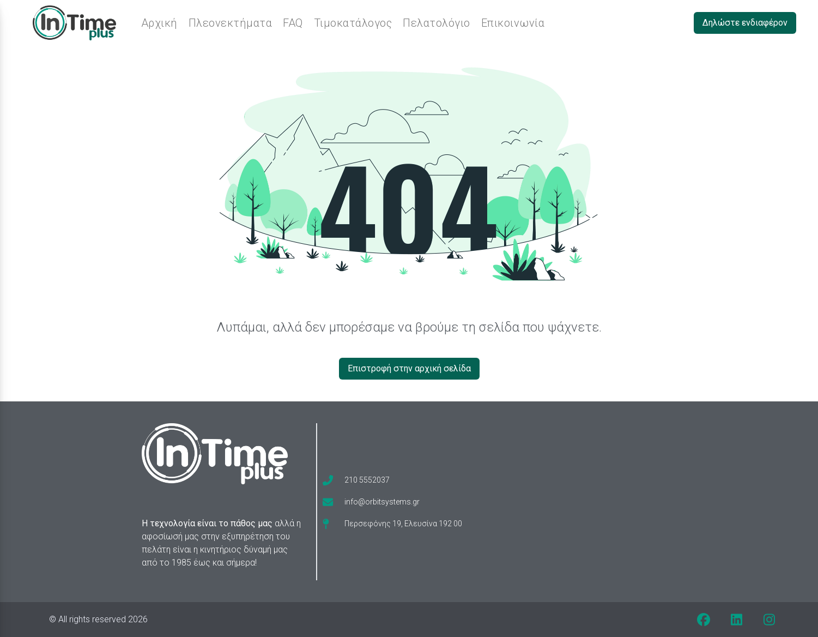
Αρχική (159, 22)
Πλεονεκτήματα (230, 22)
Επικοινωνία (513, 22)
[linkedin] (736, 619)
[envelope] (371, 501)
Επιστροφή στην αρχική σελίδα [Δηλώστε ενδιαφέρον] (409, 368)
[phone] (356, 479)
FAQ (293, 22)
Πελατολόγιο (436, 22)
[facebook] (703, 619)
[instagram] (769, 619)
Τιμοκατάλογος (353, 22)
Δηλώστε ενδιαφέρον (744, 22)
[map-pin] (392, 523)
